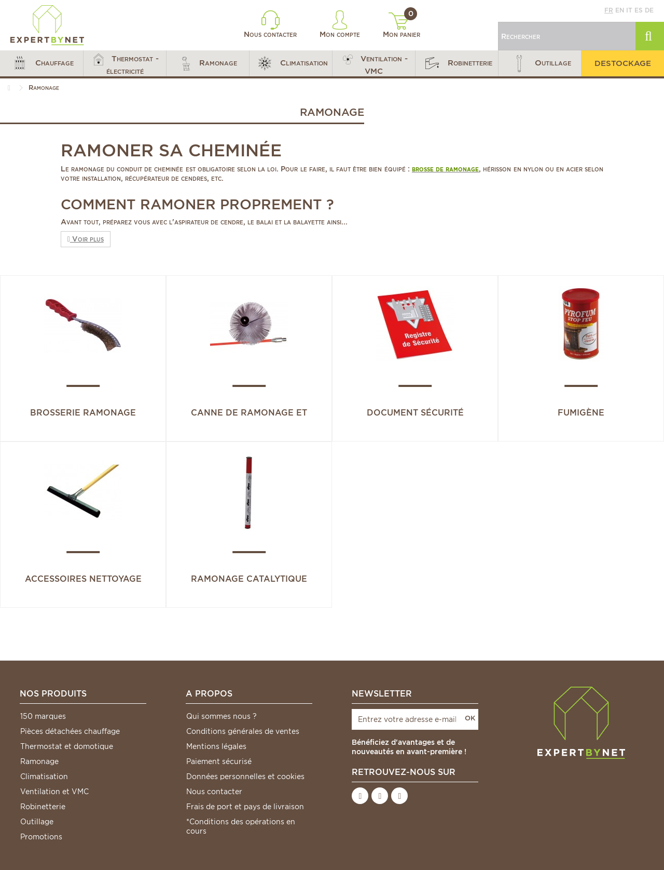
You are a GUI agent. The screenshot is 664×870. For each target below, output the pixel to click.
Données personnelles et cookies (245, 776)
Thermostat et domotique (66, 746)
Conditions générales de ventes (242, 731)
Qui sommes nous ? (221, 716)
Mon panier (401, 25)
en (619, 10)
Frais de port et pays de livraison (245, 806)
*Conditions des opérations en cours (240, 826)
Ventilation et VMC (54, 791)
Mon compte (340, 24)
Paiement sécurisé (219, 761)
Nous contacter (270, 24)
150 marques (43, 716)
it (629, 10)
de (649, 10)
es (638, 10)
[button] (41, 63)
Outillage (36, 822)
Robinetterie (42, 806)
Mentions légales (216, 746)
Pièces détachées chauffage (70, 731)
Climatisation (44, 776)
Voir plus (85, 239)
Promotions (41, 837)
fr (608, 10)
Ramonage (39, 761)
